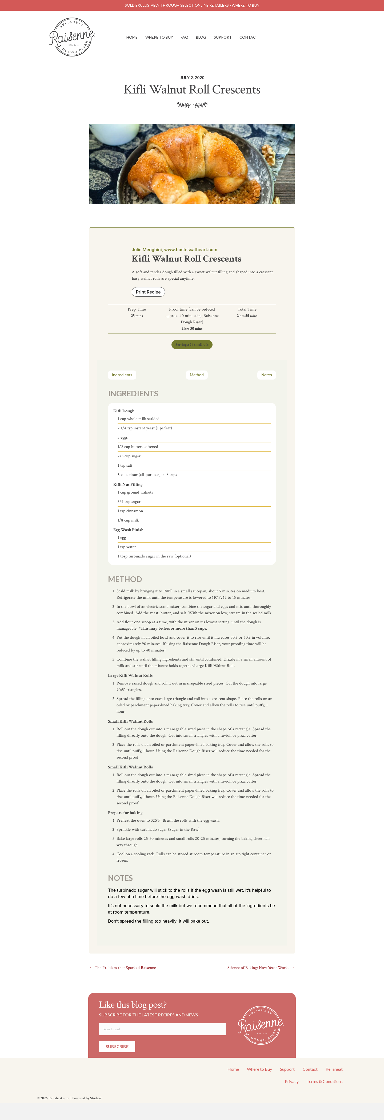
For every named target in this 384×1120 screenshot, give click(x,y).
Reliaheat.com (59, 1098)
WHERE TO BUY (245, 5)
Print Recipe (148, 292)
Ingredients (122, 375)
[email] (162, 1029)
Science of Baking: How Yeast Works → (261, 968)
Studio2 (96, 1098)
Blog (201, 37)
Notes (266, 375)
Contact (248, 37)
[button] (117, 1046)
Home (132, 37)
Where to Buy (159, 37)
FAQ (184, 37)
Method (197, 375)
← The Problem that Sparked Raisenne (122, 968)
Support (223, 37)
